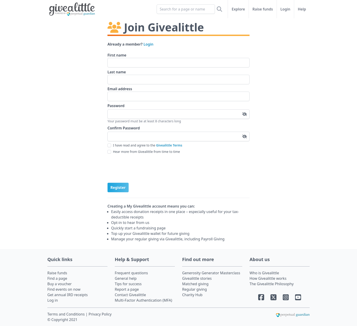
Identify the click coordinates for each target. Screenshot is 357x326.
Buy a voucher (59, 283)
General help (126, 278)
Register (118, 187)
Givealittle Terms (169, 145)
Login (285, 9)
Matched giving (195, 283)
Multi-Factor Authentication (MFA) (143, 300)
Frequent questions (131, 272)
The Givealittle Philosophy (272, 283)
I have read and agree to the (147, 145)
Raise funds (262, 9)
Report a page (127, 289)
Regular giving (194, 289)
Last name (116, 71)
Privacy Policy (100, 314)
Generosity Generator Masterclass (211, 272)
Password (116, 105)
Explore (238, 9)
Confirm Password (123, 128)
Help (302, 9)
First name (116, 55)
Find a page (57, 278)
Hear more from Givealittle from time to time (146, 151)
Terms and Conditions (66, 314)
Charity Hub (192, 294)
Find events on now (63, 289)
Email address (119, 88)
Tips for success (128, 283)
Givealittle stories (197, 278)
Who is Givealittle (264, 272)
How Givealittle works (268, 278)
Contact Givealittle (130, 294)
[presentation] (142, 168)
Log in (52, 300)
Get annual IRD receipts (67, 294)
